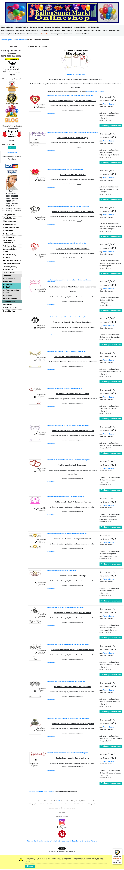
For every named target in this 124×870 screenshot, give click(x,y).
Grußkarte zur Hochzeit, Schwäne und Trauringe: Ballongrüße (66, 496)
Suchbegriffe (38, 841)
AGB (59, 800)
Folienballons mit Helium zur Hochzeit (95, 91)
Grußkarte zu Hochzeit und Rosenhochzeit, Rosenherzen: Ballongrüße (68, 460)
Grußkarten (22, 40)
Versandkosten (108, 104)
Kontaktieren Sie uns (89, 841)
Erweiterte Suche (50, 841)
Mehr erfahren (51, 113)
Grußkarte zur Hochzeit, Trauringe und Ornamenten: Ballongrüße (66, 533)
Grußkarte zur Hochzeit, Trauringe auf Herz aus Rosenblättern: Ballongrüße (70, 95)
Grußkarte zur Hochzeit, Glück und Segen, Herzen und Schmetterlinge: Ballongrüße (72, 132)
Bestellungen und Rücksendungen (68, 841)
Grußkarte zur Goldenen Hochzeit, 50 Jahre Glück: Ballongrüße (66, 351)
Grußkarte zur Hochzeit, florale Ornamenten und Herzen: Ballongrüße (68, 644)
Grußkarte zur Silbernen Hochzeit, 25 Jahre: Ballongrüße (64, 388)
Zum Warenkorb (12, 153)
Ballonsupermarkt (8, 40)
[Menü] (120, 849)
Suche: (11, 141)
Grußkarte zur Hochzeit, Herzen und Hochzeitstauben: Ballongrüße (67, 753)
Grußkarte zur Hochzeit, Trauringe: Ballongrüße (61, 570)
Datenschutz (55, 860)
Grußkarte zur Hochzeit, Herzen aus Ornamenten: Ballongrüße (66, 681)
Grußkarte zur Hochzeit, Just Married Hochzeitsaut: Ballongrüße (66, 317)
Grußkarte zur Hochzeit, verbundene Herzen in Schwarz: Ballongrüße (68, 206)
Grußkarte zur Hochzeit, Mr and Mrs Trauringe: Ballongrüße (65, 169)
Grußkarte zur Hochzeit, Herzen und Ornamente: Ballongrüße (65, 607)
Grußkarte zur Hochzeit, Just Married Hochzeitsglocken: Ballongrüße (68, 718)
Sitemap (30, 841)
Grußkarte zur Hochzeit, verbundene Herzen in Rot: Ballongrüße (66, 243)
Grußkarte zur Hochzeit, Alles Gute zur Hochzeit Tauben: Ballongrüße (68, 425)
